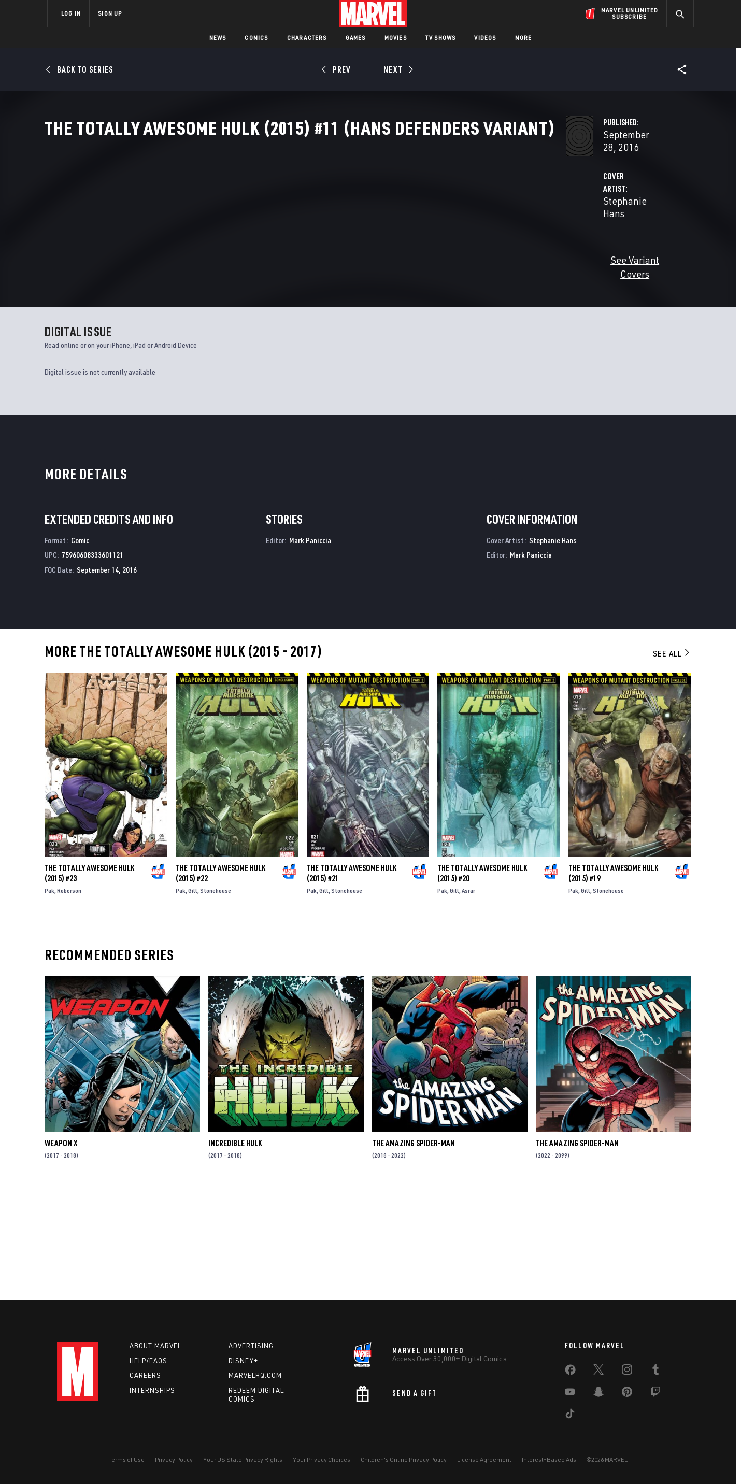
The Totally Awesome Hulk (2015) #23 (89, 980)
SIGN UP (110, 13)
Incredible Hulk (235, 1250)
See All (672, 760)
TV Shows (440, 37)
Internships (152, 1390)
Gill (192, 998)
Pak (49, 998)
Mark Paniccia (310, 647)
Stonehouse (215, 998)
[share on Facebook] (570, 1372)
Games (356, 37)
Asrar (468, 998)
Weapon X (61, 1250)
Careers (145, 1375)
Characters (307, 37)
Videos (485, 37)
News (217, 37)
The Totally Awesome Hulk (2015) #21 (351, 980)
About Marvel (155, 1346)
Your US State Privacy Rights (242, 1459)
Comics (256, 37)
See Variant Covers (278, 291)
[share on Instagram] (627, 1371)
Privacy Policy (174, 1459)
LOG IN (71, 13)
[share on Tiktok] (570, 1415)
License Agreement (484, 1459)
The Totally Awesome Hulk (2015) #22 (220, 980)
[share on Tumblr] (655, 1371)
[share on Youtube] (570, 1394)
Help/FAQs (148, 1361)
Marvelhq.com (255, 1375)
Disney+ (243, 1361)
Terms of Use (126, 1459)
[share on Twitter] (598, 1371)
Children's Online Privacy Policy (404, 1459)
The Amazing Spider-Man (413, 1250)
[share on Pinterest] (627, 1394)
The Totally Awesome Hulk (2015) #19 (613, 981)
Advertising (251, 1346)
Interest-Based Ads (549, 1459)
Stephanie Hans (271, 244)
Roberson (69, 998)
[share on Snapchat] (598, 1394)
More (523, 37)
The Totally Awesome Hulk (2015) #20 (482, 980)
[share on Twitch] (655, 1394)
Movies (395, 37)
